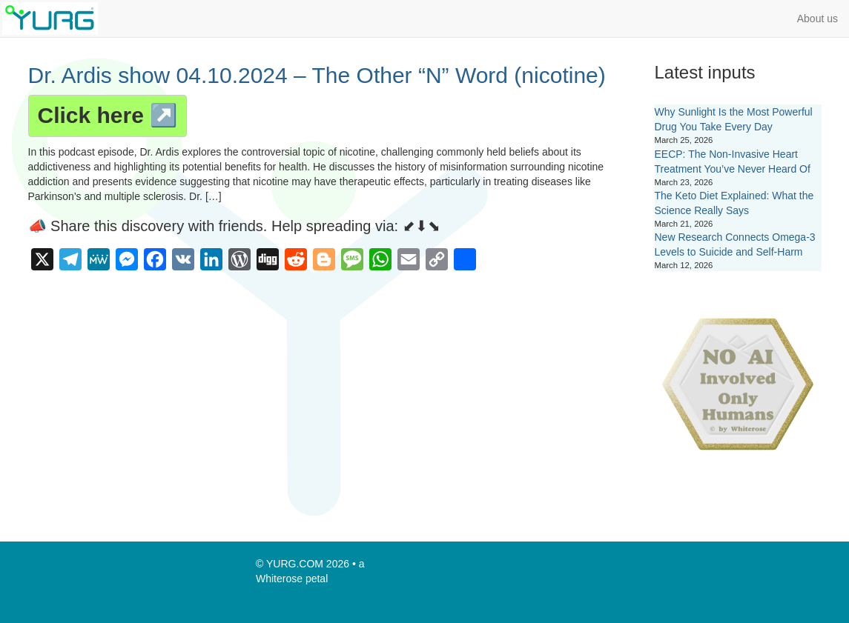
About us (817, 18)
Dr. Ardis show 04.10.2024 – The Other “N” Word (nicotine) (317, 75)
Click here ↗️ (108, 115)
